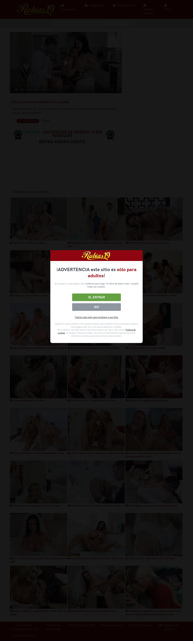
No (96, 307)
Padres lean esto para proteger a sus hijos (96, 317)
